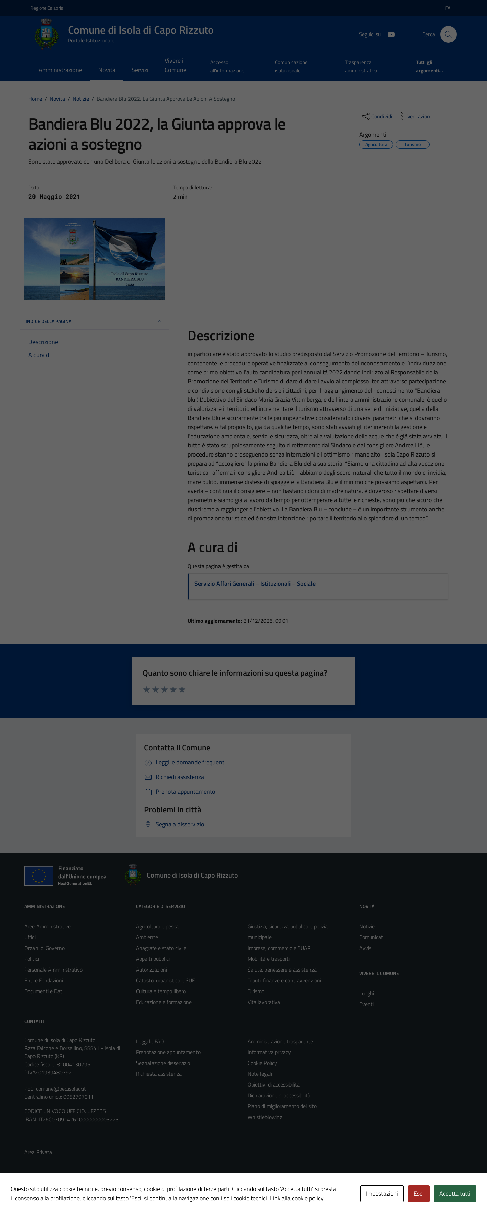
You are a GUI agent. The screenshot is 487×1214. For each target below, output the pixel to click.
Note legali (260, 1074)
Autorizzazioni (151, 969)
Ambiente (147, 937)
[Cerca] (448, 34)
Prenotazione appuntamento (168, 1052)
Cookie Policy (262, 1063)
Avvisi (365, 948)
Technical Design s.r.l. (70, 1194)
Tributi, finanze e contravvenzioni (284, 980)
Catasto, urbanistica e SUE (165, 980)
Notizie (367, 926)
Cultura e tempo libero (161, 991)
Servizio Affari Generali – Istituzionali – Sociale (255, 583)
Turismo (256, 991)
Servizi (140, 69)
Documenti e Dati (43, 991)
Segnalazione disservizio (163, 1063)
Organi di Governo (44, 948)
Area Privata (38, 1152)
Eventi (366, 1004)
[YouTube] (388, 34)
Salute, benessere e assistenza (282, 969)
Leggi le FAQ (150, 1041)
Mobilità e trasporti (269, 959)
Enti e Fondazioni (43, 980)
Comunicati (371, 937)
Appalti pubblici (153, 959)
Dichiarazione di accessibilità (279, 1095)
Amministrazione (60, 69)
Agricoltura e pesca (157, 926)
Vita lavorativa (264, 1002)
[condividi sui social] (376, 116)
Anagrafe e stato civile (161, 948)
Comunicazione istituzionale (291, 66)
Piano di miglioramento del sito (282, 1106)
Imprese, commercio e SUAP (279, 948)
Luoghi (366, 993)
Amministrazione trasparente (280, 1041)
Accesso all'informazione (227, 66)
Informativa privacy (269, 1052)
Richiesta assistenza (159, 1074)
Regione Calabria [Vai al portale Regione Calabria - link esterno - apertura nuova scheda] (46, 7)
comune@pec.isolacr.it (61, 1088)
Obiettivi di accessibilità (274, 1084)
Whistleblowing (265, 1117)
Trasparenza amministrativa (361, 66)
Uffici (30, 937)
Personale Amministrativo (53, 969)
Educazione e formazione (164, 1002)
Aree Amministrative (47, 926)
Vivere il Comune (175, 65)
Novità (106, 69)
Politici (31, 959)
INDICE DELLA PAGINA (95, 321)
